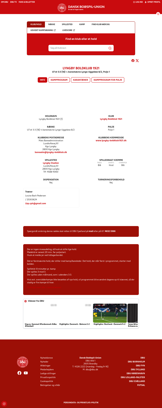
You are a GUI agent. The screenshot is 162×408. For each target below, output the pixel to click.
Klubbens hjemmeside (111, 138)
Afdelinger (45, 366)
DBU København (136, 374)
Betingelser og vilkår (50, 385)
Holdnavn (51, 116)
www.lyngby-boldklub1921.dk (111, 141)
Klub (111, 116)
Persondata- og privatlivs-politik (81, 403)
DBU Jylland (138, 370)
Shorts (111, 163)
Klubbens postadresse (51, 138)
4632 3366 (110, 231)
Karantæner (80, 80)
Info (42, 80)
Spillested (51, 160)
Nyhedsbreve (46, 358)
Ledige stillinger (48, 374)
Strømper (123, 163)
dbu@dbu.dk (92, 370)
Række (51, 127)
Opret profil (152, 2)
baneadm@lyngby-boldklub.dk (51, 152)
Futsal (141, 385)
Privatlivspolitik (48, 377)
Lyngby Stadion (51, 163)
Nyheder (44, 362)
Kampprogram (59, 80)
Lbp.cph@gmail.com (35, 204)
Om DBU (4, 2)
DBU (143, 358)
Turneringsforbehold (111, 180)
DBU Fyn (140, 366)
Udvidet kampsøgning (43, 30)
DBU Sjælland (137, 381)
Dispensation (51, 180)
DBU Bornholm (136, 362)
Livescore (68, 30)
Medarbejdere (47, 370)
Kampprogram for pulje (108, 80)
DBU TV (13, 2)
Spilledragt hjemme (111, 160)
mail (91, 231)
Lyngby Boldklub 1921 (111, 119)
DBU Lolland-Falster (133, 377)
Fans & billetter (27, 2)
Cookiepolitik (46, 381)
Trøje (99, 163)
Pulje (111, 127)
